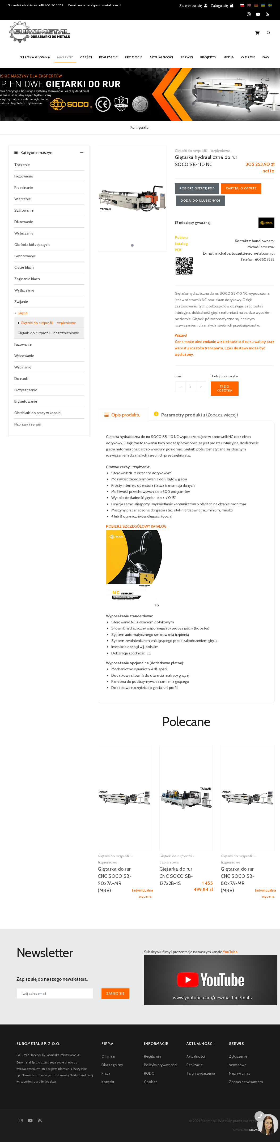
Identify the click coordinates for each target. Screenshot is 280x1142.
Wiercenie (22, 199)
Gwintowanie (25, 256)
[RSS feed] (267, 14)
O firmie (248, 57)
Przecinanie (23, 187)
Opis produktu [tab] (122, 415)
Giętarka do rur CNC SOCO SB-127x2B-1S (176, 876)
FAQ (265, 57)
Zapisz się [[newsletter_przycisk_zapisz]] (116, 994)
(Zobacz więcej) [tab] (196, 415)
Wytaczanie (23, 233)
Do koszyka (224, 388)
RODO (149, 1073)
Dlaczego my (112, 1064)
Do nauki (21, 378)
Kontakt (107, 1081)
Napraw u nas (239, 1073)
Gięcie (23, 313)
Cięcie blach (24, 267)
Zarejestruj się (193, 5)
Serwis (186, 57)
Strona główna (34, 57)
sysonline (256, 1129)
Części (86, 57)
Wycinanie (22, 367)
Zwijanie (21, 301)
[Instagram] (248, 14)
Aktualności (160, 57)
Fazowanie (23, 344)
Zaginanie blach (27, 278)
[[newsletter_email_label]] (55, 993)
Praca (105, 1073)
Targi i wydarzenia (200, 1073)
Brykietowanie (25, 401)
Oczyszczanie (25, 390)
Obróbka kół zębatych (32, 244)
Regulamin (152, 1056)
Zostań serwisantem (246, 1081)
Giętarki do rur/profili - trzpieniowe (48, 322)
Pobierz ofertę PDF (197, 188)
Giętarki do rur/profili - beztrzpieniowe (48, 333)
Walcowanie (24, 355)
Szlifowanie (23, 210)
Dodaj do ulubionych (200, 201)
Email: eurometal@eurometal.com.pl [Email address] (94, 5)
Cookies (151, 1081)
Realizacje (108, 57)
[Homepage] (39, 35)
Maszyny (65, 57)
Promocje (133, 57)
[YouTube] (258, 14)
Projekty (208, 57)
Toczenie (22, 164)
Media (228, 57)
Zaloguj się (222, 5)
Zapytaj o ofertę (241, 188)
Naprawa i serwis (27, 424)
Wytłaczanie (24, 290)
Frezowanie (23, 176)
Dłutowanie (23, 221)
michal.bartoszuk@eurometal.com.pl (244, 253)
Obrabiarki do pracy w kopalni (37, 412)
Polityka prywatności (160, 1064)
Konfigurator (140, 127)
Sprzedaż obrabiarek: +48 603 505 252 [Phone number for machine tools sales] (35, 5)
